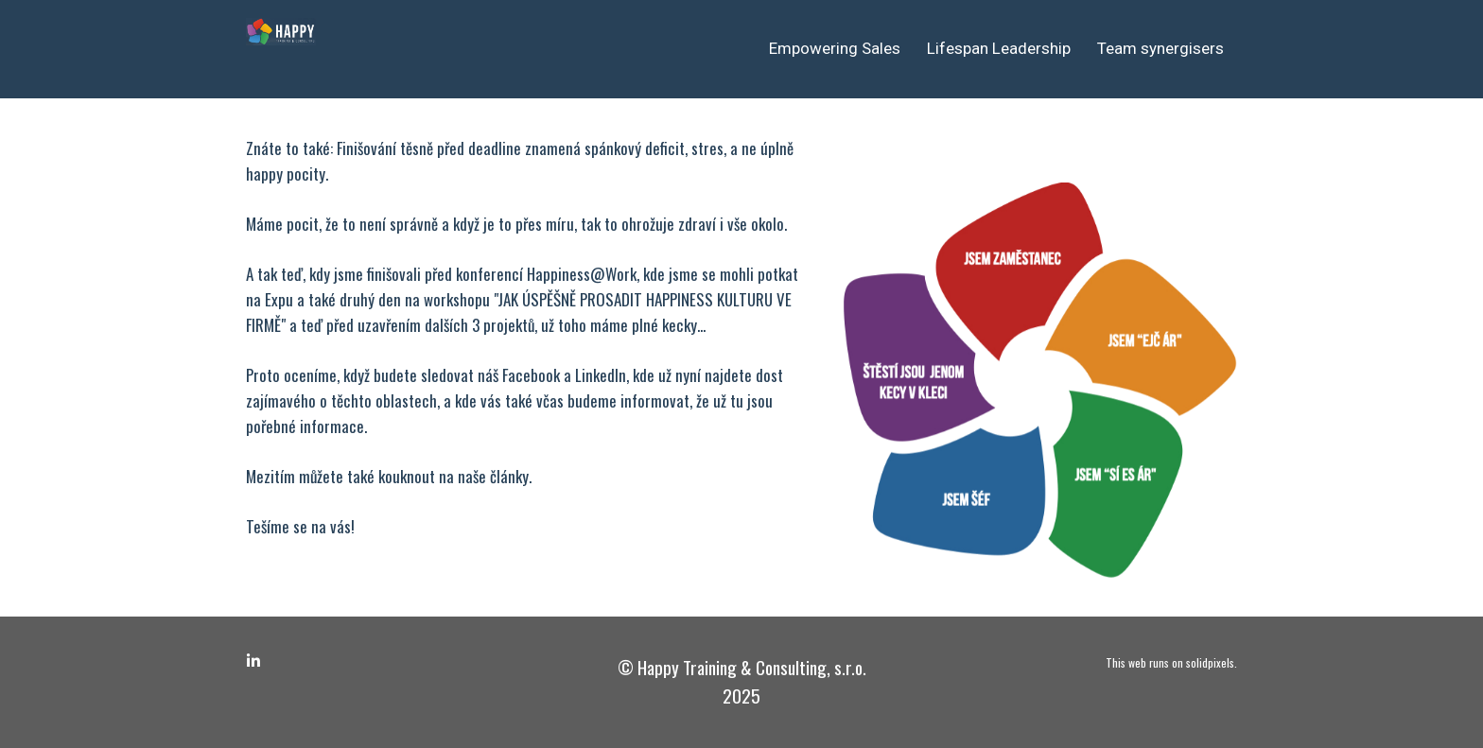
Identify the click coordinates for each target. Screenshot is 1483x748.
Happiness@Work (582, 274)
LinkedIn (600, 375)
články (509, 476)
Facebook (531, 375)
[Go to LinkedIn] (253, 661)
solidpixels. (1211, 662)
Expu (279, 299)
